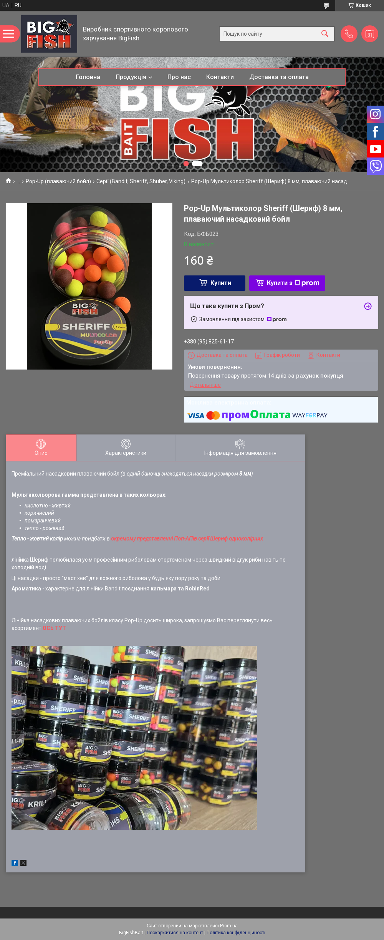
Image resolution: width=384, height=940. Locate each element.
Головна (88, 77)
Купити (220, 283)
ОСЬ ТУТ (54, 628)
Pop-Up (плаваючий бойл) (58, 181)
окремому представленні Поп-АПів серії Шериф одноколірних (187, 538)
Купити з (293, 283)
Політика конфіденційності (236, 932)
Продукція (131, 77)
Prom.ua (229, 925)
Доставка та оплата (279, 77)
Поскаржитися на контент (175, 932)
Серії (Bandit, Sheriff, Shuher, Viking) (140, 181)
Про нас (179, 77)
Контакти (220, 77)
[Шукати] (325, 34)
